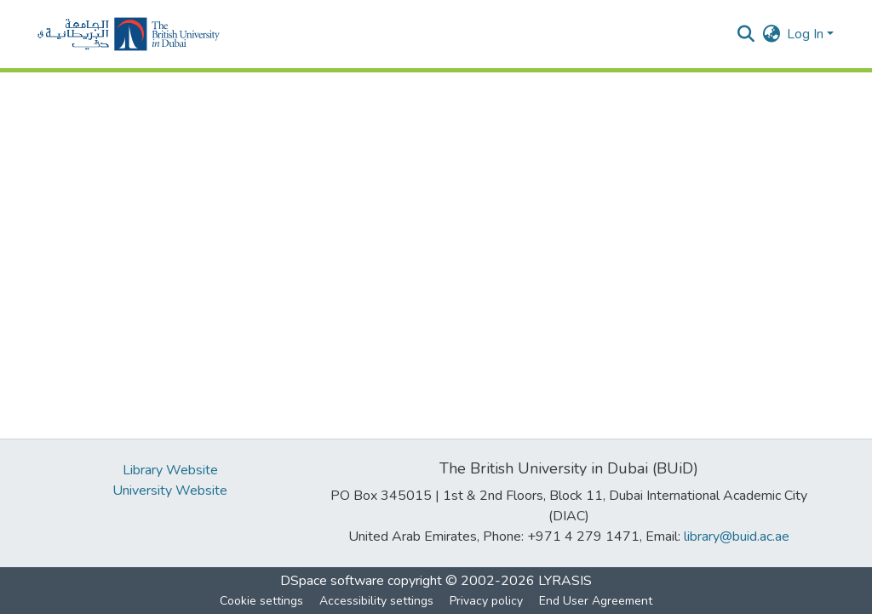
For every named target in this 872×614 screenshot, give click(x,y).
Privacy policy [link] (486, 601)
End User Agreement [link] (595, 601)
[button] (128, 34)
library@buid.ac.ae (736, 536)
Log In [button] (807, 34)
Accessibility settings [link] (376, 601)
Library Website (170, 470)
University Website (169, 490)
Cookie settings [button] (261, 601)
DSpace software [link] (332, 580)
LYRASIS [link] (565, 580)
